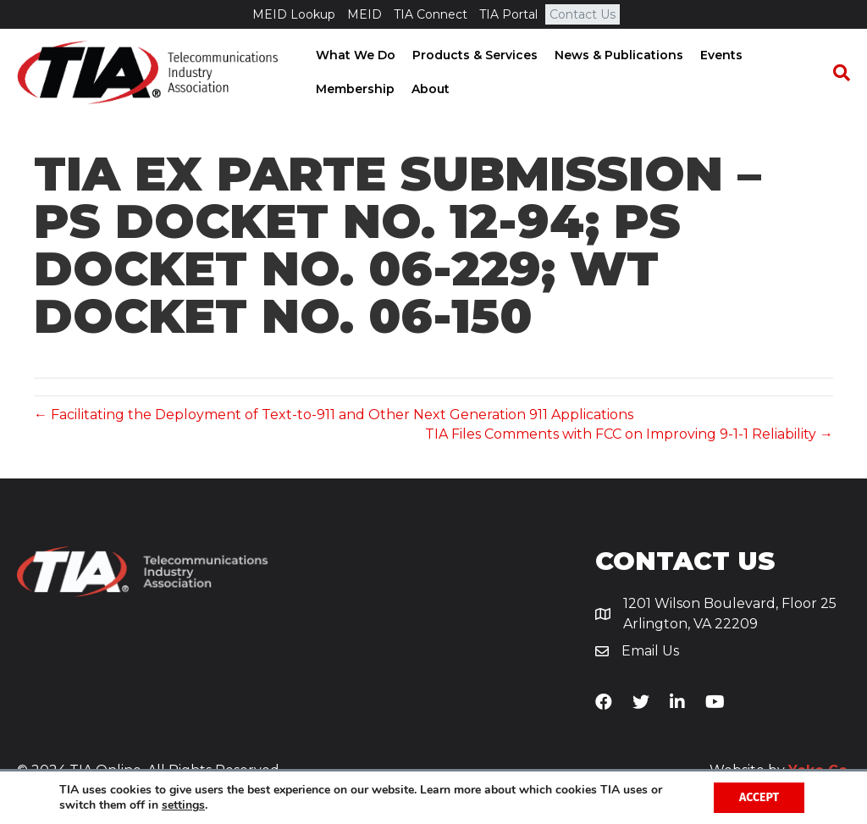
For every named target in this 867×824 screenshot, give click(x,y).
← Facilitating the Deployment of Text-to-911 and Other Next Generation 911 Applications (333, 414)
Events (720, 55)
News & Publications (617, 55)
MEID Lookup (293, 14)
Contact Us (582, 14)
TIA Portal (508, 14)
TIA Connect (430, 14)
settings (183, 805)
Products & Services (473, 55)
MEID (364, 14)
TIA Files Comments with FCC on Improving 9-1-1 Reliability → (629, 434)
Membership (353, 89)
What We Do (354, 55)
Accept (759, 797)
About (429, 89)
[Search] (837, 72)
